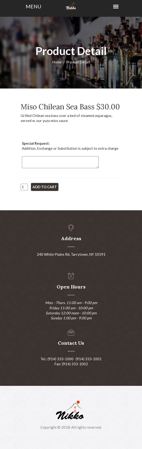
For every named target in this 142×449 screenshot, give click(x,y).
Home (57, 62)
